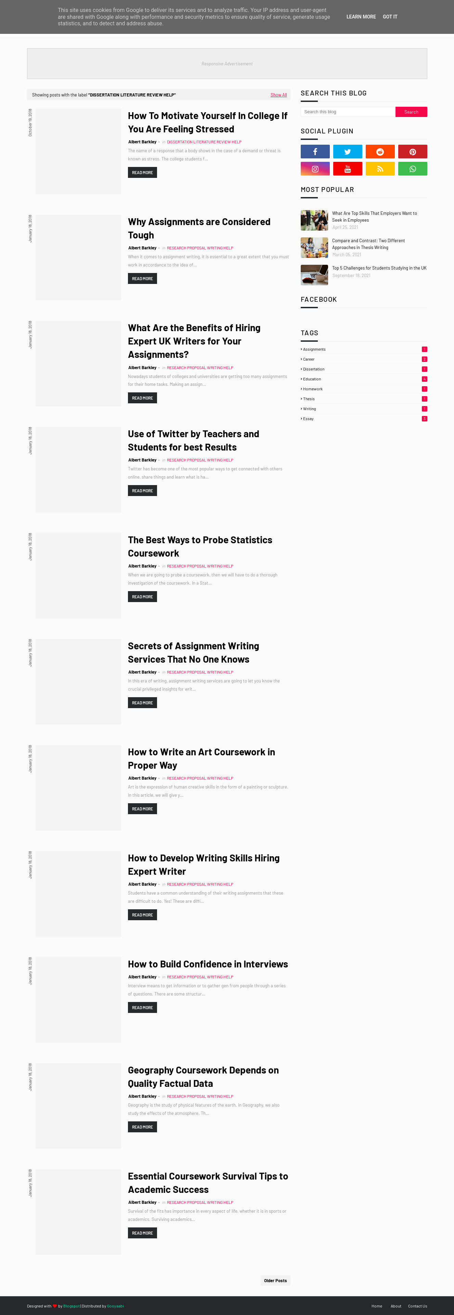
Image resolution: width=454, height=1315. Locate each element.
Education (365, 378)
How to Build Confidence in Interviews (208, 963)
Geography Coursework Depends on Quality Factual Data (203, 1076)
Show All (279, 94)
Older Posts (275, 1280)
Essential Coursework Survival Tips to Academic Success (208, 1182)
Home (377, 1305)
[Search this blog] (348, 112)
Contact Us (417, 1305)
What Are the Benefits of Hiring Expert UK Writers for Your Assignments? (194, 341)
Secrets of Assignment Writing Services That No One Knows (193, 652)
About (396, 1305)
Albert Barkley (142, 141)
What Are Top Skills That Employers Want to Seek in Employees (374, 216)
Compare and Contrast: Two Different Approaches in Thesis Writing (368, 244)
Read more (142, 172)
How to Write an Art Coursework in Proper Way (201, 758)
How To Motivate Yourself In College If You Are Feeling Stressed (208, 121)
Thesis (365, 398)
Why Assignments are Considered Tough (199, 228)
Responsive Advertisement (227, 63)
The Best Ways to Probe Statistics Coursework (200, 546)
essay (365, 418)
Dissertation (365, 368)
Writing (365, 408)
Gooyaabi (115, 1305)
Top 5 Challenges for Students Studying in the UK (379, 268)
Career (365, 358)
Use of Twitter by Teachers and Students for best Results (193, 440)
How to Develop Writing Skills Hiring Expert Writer (204, 864)
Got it (390, 16)
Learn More (361, 16)
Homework (365, 388)
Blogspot (71, 1305)
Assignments (365, 349)
